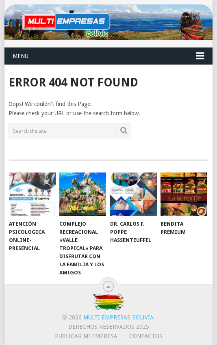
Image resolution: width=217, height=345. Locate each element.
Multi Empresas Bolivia (118, 317)
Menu (20, 56)
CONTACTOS (146, 336)
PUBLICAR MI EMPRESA (86, 336)
